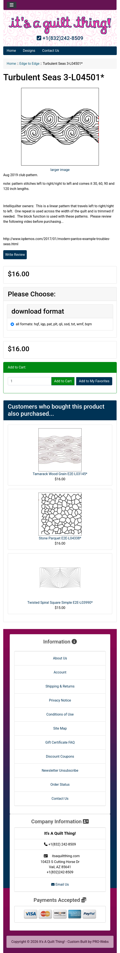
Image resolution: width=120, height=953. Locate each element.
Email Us (60, 884)
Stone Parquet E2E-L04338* (60, 538)
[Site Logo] (60, 25)
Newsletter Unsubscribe (60, 770)
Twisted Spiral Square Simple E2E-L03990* (60, 603)
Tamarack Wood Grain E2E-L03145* (60, 474)
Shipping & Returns (60, 686)
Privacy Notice (60, 700)
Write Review (15, 255)
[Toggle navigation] (11, 5)
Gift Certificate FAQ (60, 742)
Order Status (60, 784)
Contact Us (50, 51)
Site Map (60, 728)
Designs (29, 51)
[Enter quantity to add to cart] (30, 381)
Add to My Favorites (94, 381)
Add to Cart (63, 381)
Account (60, 672)
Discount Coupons (60, 756)
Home (11, 51)
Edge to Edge (29, 64)
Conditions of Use (60, 714)
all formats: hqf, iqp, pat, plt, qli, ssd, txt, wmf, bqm (54, 324)
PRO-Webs (101, 942)
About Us (60, 658)
